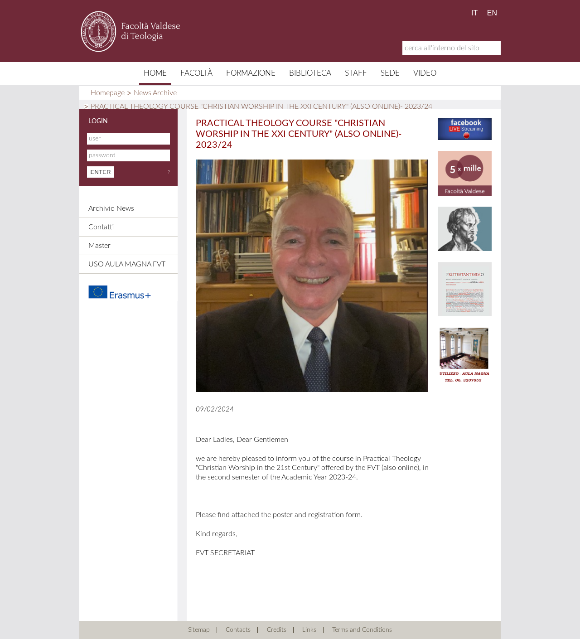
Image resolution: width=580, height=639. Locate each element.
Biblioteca (310, 73)
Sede (390, 73)
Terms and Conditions (362, 630)
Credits (276, 630)
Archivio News (111, 208)
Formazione (251, 73)
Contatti (101, 227)
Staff (356, 73)
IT (474, 13)
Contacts (238, 630)
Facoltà (196, 73)
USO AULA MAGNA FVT (126, 264)
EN (492, 13)
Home (155, 73)
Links (309, 630)
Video (424, 73)
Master (99, 245)
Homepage (108, 93)
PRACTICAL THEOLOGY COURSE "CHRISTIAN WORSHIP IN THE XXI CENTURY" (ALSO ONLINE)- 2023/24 (261, 106)
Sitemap (199, 630)
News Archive (155, 93)
